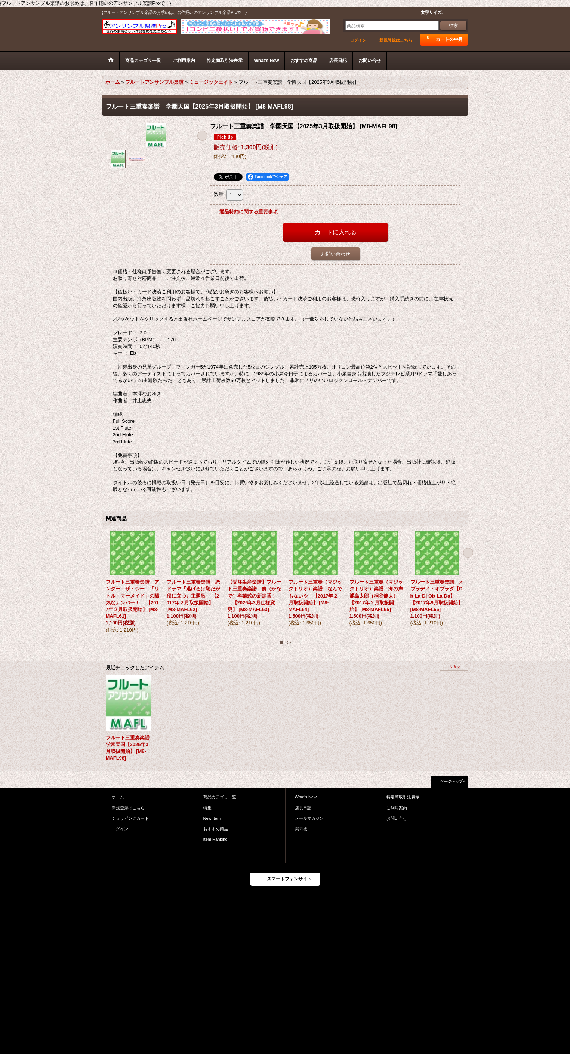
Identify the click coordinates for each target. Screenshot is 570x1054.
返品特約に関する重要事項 (248, 211)
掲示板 (301, 829)
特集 (207, 808)
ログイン (358, 40)
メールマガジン (309, 818)
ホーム (118, 797)
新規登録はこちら (395, 40)
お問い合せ (396, 818)
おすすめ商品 (215, 829)
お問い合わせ (335, 254)
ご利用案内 (396, 808)
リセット (456, 666)
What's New (306, 797)
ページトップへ (453, 781)
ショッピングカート (130, 818)
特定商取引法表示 (402, 797)
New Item (212, 818)
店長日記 (303, 808)
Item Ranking (215, 839)
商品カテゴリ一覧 (219, 797)
